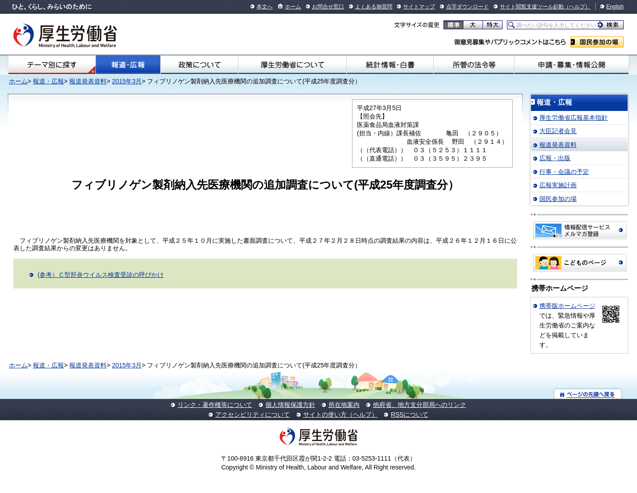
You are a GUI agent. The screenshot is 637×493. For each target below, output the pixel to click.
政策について (199, 64)
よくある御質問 (373, 7)
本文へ (265, 7)
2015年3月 (127, 81)
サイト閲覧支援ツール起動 (532, 7)
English (615, 7)
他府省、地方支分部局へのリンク (419, 404)
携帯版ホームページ (567, 305)
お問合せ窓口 (328, 7)
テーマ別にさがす (52, 65)
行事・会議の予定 (564, 171)
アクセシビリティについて (252, 414)
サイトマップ (419, 7)
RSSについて (409, 414)
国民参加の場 (597, 41)
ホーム (293, 7)
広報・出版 (554, 158)
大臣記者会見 (558, 130)
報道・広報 (128, 64)
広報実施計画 (558, 185)
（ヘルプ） (577, 7)
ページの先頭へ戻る (588, 394)
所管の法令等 (474, 64)
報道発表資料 (88, 81)
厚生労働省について (292, 64)
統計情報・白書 (390, 64)
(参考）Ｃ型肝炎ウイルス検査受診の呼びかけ (100, 274)
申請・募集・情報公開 (571, 64)
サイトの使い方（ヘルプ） (340, 414)
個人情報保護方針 (290, 404)
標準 (453, 25)
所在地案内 (344, 404)
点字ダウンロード (467, 7)
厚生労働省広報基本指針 (573, 117)
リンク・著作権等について (215, 404)
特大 (492, 25)
